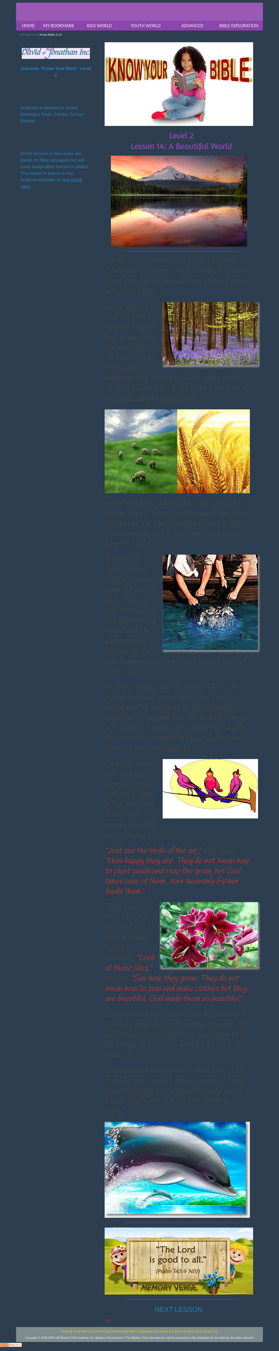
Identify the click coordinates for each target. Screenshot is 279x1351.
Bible (33, 34)
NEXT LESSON (178, 1309)
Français (162, 1331)
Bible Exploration (141, 1331)
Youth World (81, 1331)
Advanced (118, 1331)
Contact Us (210, 1331)
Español (177, 1331)
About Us (192, 1331)
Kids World (101, 1331)
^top (107, 1320)
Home (22, 34)
